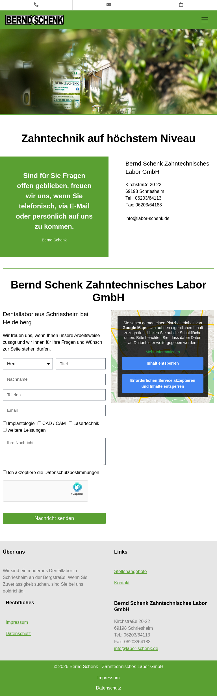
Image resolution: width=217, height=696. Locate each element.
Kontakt (121, 582)
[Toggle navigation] (204, 19)
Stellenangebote (130, 571)
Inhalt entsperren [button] (163, 363)
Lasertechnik (86, 423)
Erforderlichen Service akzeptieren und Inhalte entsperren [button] (162, 383)
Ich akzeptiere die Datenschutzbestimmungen (53, 472)
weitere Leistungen (26, 430)
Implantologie (21, 423)
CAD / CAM (54, 423)
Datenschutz (18, 633)
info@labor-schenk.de (136, 648)
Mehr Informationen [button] (163, 352)
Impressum (17, 622)
